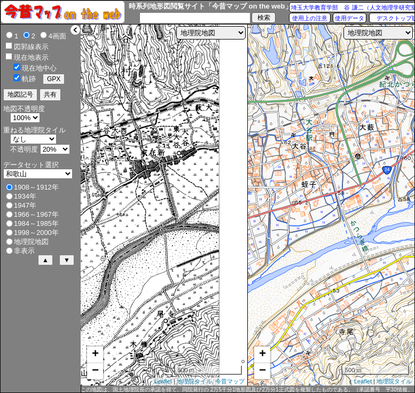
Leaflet (163, 381)
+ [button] (95, 355)
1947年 (25, 205)
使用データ (349, 18)
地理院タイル (194, 381)
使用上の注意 (309, 18)
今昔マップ (230, 381)
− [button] (95, 371)
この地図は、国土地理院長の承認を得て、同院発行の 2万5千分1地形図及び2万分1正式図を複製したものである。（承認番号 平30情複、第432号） (247, 390)
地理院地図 (31, 242)
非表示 (24, 251)
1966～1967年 (36, 214)
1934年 (25, 196)
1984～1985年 (36, 223)
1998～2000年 (36, 233)
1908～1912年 (36, 187)
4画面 (57, 36)
